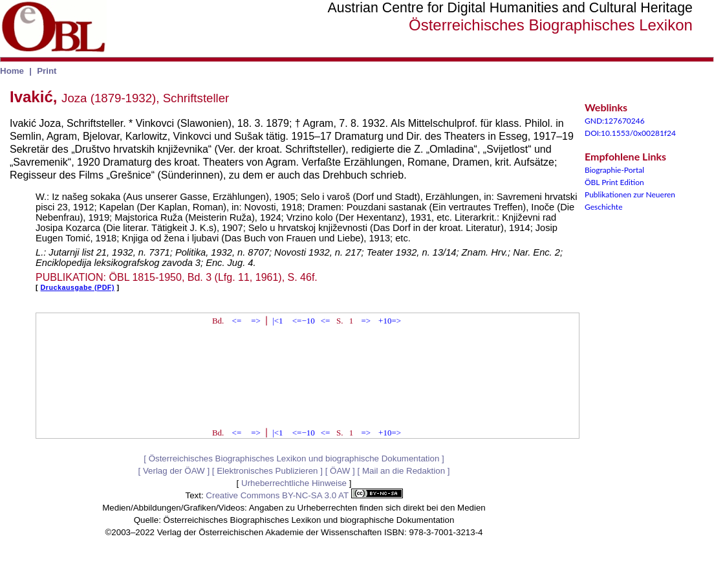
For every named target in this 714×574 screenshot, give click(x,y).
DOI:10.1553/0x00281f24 (630, 133)
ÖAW (340, 471)
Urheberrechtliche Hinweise (294, 483)
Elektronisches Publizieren (267, 471)
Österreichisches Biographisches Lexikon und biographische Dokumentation (294, 458)
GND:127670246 (615, 121)
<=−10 (303, 321)
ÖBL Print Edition (614, 182)
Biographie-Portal (614, 170)
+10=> (389, 321)
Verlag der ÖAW (174, 471)
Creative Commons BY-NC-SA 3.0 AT (304, 495)
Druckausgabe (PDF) (77, 287)
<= (237, 321)
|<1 (277, 321)
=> (256, 321)
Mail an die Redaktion (403, 471)
